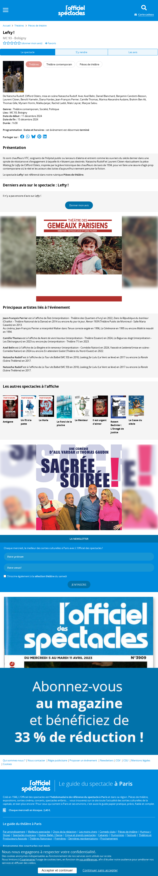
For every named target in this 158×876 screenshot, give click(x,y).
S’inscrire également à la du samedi (37, 576)
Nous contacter (36, 760)
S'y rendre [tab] (81, 52)
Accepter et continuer (57, 870)
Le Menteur (81, 420)
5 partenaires (27, 859)
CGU (125, 760)
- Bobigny (14, 38)
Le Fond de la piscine (64, 423)
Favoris (50, 43)
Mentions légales (140, 760)
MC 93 (13, 112)
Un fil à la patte (26, 422)
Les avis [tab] (132, 52)
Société (44, 109)
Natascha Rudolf (12, 357)
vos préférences (88, 859)
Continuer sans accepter (100, 870)
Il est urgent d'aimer (99, 422)
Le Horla (43, 420)
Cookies (7, 764)
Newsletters (106, 760)
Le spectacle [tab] (27, 52)
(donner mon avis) (32, 43)
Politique (54, 109)
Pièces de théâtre (73, 174)
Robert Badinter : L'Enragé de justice (117, 427)
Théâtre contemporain (25, 109)
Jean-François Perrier (15, 318)
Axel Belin (9, 347)
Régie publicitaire (57, 760)
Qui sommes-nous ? (14, 760)
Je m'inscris (79, 584)
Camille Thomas (12, 338)
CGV (118, 760)
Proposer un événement (83, 760)
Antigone (8, 421)
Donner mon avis (79, 205)
